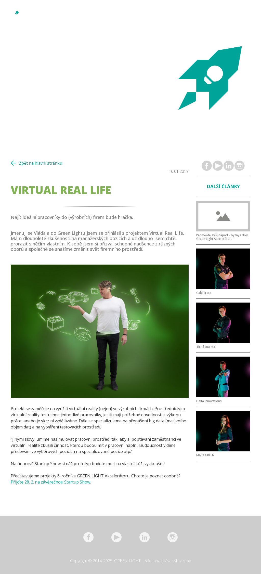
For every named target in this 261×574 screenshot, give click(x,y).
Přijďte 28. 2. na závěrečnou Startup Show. (51, 482)
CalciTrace (204, 293)
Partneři (163, 17)
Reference (100, 17)
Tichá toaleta (205, 347)
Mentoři (121, 17)
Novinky (64, 17)
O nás (80, 17)
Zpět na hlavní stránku (40, 163)
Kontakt (184, 17)
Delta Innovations (209, 401)
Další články (223, 186)
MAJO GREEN (205, 455)
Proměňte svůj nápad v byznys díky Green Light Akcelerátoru (222, 237)
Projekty (142, 17)
